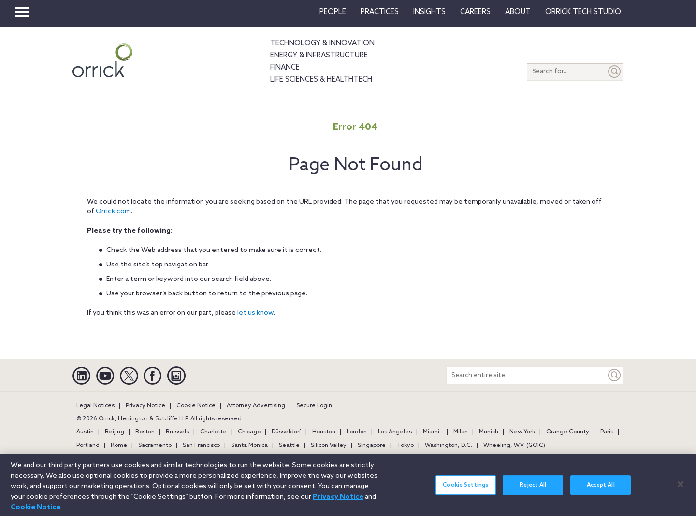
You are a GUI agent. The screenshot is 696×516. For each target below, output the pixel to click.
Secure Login (314, 406)
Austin (85, 432)
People (332, 12)
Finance (285, 67)
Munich (488, 432)
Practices (380, 12)
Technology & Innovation (322, 43)
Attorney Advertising (256, 406)
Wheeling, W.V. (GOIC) (514, 445)
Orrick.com (113, 212)
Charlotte (213, 432)
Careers (475, 12)
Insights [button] (429, 12)
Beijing (114, 432)
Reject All (533, 490)
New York (522, 432)
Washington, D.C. (448, 445)
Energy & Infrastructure (319, 55)
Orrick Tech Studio (583, 12)
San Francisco (201, 445)
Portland (88, 445)
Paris (606, 432)
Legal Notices (95, 406)
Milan (460, 432)
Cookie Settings (465, 490)
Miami (431, 432)
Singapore (372, 445)
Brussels (177, 432)
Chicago (249, 432)
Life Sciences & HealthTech (321, 79)
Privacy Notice (145, 406)
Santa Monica (249, 445)
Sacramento (155, 445)
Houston (323, 432)
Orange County (567, 432)
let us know (255, 313)
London (357, 432)
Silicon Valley (329, 445)
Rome (119, 445)
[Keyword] (615, 375)
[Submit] (615, 72)
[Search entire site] (526, 375)
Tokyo (405, 445)
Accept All (601, 490)
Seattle (289, 445)
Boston (145, 432)
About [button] (518, 12)
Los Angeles (395, 432)
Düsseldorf (286, 432)
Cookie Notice (196, 406)
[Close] (680, 489)
